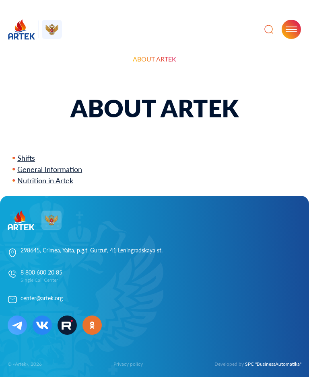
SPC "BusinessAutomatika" (273, 364)
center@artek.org (42, 298)
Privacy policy (128, 364)
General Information (49, 169)
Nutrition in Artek (45, 180)
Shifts (26, 158)
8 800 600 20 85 (41, 272)
